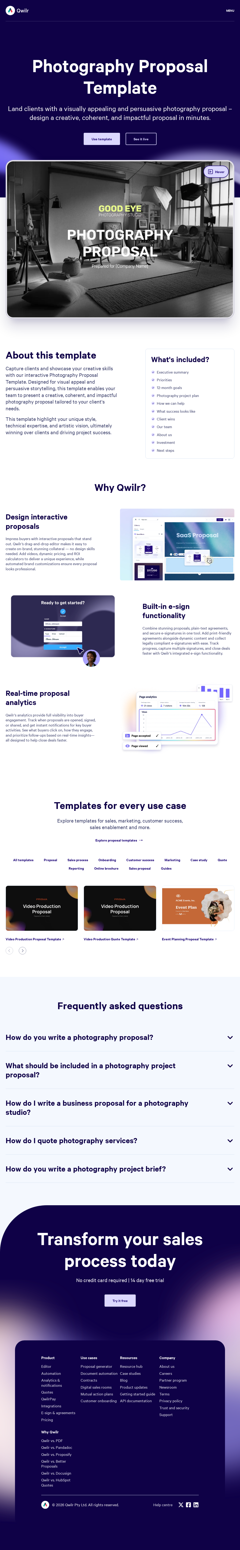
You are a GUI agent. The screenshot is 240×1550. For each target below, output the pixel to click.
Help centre (162, 1504)
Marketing (172, 859)
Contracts (89, 1380)
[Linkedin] (196, 1505)
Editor (46, 1366)
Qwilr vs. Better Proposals (53, 1463)
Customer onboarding (99, 1400)
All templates (23, 859)
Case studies (130, 1373)
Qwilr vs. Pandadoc (56, 1447)
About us (166, 1366)
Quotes (47, 1391)
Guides (166, 868)
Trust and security (174, 1407)
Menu (230, 10)
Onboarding (107, 859)
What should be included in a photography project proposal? (120, 1070)
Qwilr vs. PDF (52, 1440)
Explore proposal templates (120, 840)
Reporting (76, 868)
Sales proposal (140, 868)
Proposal (50, 859)
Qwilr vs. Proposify (56, 1454)
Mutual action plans (97, 1393)
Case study (199, 859)
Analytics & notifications (51, 1382)
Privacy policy (170, 1400)
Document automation (99, 1373)
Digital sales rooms (96, 1387)
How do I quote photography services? (120, 1140)
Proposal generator (96, 1366)
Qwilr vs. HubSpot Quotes (56, 1482)
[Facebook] (188, 1505)
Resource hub (131, 1366)
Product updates (133, 1387)
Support (166, 1414)
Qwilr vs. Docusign (56, 1473)
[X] (181, 1505)
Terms (164, 1393)
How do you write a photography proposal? (120, 1037)
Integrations (51, 1405)
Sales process (78, 859)
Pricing (47, 1419)
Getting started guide (137, 1393)
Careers (165, 1373)
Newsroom (168, 1387)
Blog (124, 1380)
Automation (51, 1373)
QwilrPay (48, 1398)
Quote (222, 859)
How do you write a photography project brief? (120, 1168)
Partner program (173, 1380)
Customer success (140, 859)
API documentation (136, 1400)
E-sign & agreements (58, 1412)
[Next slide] (22, 950)
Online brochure (106, 868)
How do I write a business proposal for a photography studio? (120, 1107)
